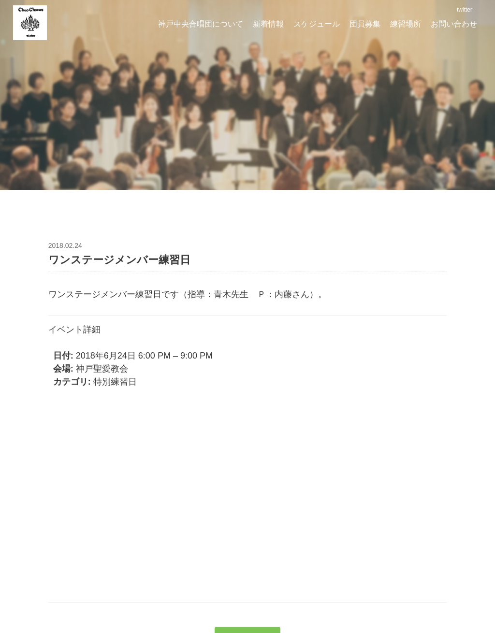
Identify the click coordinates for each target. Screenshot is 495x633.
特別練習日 (115, 383)
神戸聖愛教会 (102, 370)
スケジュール (316, 24)
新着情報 (268, 24)
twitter (463, 9)
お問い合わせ (454, 24)
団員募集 (364, 24)
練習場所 (405, 24)
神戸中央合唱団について (200, 24)
